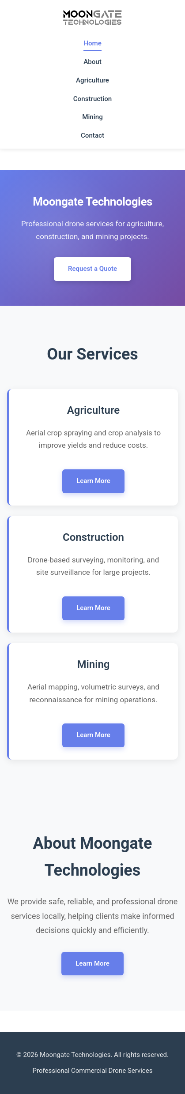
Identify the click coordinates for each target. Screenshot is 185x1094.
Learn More (93, 481)
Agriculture (92, 80)
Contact (92, 135)
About (92, 62)
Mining (92, 117)
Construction (92, 99)
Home (92, 43)
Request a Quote (92, 269)
